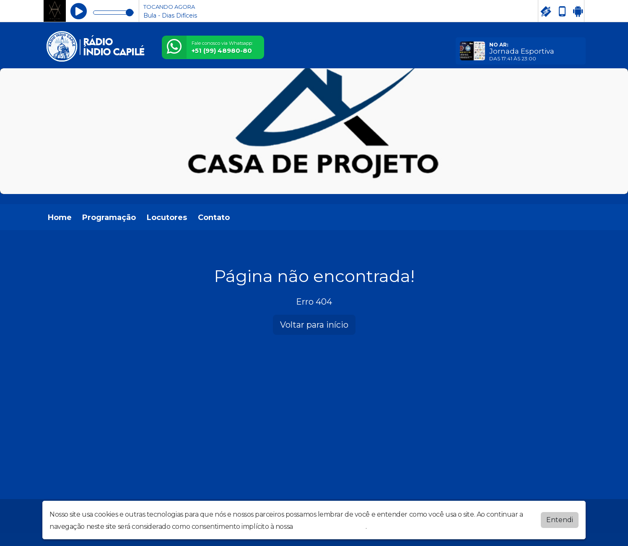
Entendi (559, 520)
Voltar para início (314, 325)
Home (60, 217)
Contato (214, 217)
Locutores (167, 217)
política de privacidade (330, 526)
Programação (109, 217)
